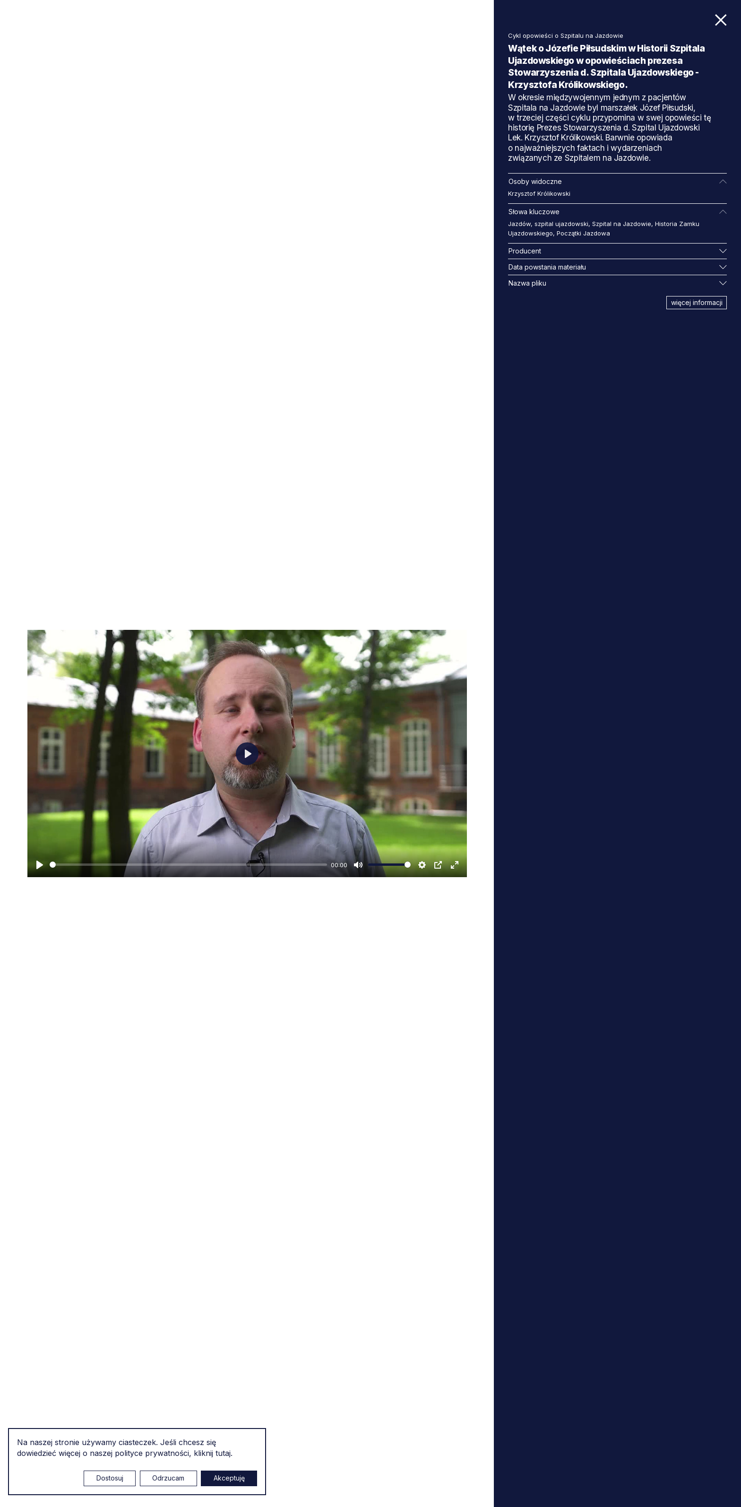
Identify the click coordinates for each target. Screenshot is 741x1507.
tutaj (223, 1453)
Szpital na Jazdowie (621, 223)
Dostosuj (109, 1478)
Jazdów (519, 223)
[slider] (188, 864)
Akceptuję (229, 1478)
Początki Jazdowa (583, 233)
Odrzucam (168, 1478)
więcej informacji (697, 302)
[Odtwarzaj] (39, 864)
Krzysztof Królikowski (539, 193)
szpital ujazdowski (561, 223)
